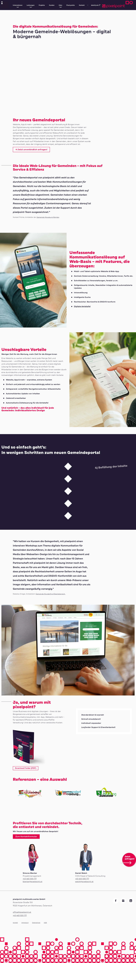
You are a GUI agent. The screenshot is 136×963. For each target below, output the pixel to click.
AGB (45, 923)
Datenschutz (36, 923)
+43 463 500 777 (30, 879)
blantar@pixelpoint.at (32, 881)
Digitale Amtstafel (82, 306)
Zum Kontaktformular (26, 836)
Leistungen (30, 5)
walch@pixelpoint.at (84, 881)
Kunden (51, 5)
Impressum (25, 923)
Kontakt (82, 5)
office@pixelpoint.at (22, 912)
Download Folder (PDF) (25, 768)
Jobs (60, 5)
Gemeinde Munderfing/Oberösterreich (50, 594)
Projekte (42, 5)
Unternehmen (17, 5)
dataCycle (94, 4)
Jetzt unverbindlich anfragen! (32, 149)
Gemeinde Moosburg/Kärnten (48, 217)
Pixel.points (70, 5)
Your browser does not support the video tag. (68, 77)
